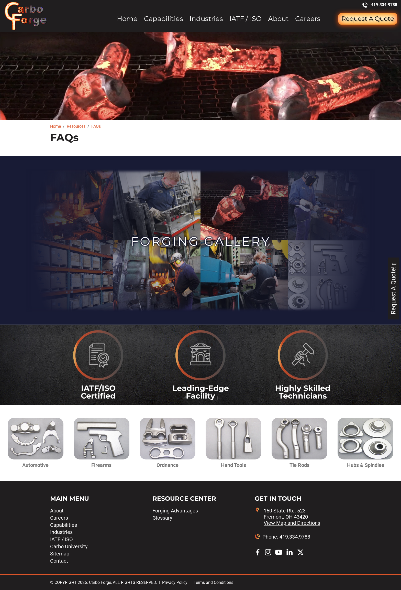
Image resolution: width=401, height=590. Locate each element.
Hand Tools (233, 465)
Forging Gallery (200, 241)
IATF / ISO (245, 19)
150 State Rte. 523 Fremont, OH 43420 (292, 517)
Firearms (101, 465)
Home (127, 19)
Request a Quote (367, 18)
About (278, 19)
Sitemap (59, 554)
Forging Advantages (175, 511)
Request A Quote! (393, 288)
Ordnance (168, 465)
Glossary (162, 518)
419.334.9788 (295, 537)
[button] (32, 443)
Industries (206, 19)
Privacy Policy (174, 582)
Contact (59, 561)
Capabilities (163, 19)
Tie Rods (299, 465)
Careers (307, 19)
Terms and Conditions (213, 582)
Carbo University (68, 546)
